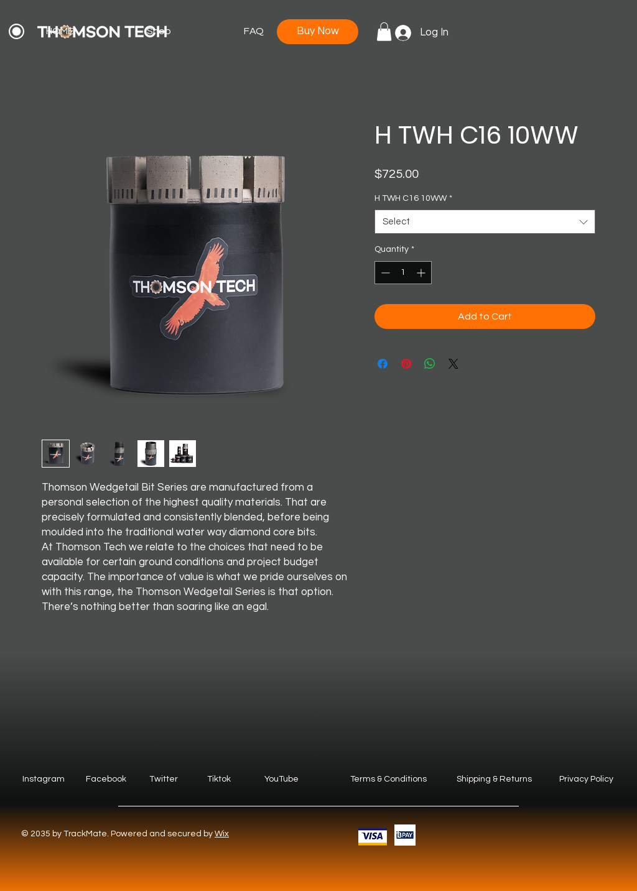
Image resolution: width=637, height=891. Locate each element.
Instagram (43, 779)
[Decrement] (384, 273)
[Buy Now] (317, 31)
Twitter (163, 779)
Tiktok (219, 779)
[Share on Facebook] (382, 363)
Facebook (106, 779)
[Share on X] (453, 363)
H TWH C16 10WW (413, 198)
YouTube (281, 779)
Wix (222, 833)
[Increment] (422, 273)
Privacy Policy (586, 779)
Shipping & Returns (494, 779)
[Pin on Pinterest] (406, 363)
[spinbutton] (403, 273)
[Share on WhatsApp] (429, 363)
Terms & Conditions (388, 779)
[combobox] (484, 222)
